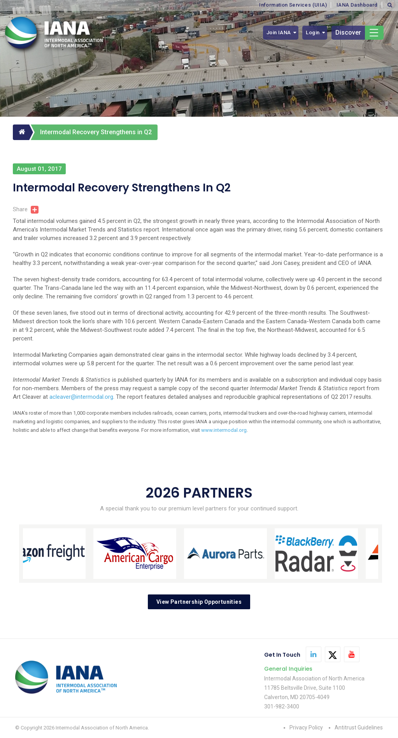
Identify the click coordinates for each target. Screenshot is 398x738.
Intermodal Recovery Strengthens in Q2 (96, 132)
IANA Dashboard (357, 5)
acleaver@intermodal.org (81, 396)
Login (312, 32)
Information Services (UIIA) (293, 5)
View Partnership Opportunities (199, 602)
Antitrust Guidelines (359, 727)
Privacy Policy (306, 727)
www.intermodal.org (224, 430)
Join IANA (279, 32)
